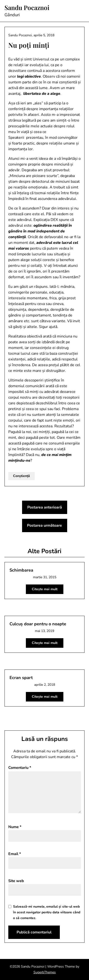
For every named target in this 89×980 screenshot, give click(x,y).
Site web (16, 881)
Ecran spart (21, 677)
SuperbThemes (44, 972)
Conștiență (21, 476)
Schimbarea (21, 570)
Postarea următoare (44, 525)
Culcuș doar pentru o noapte (37, 624)
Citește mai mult (44, 589)
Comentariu (19, 767)
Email (14, 854)
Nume (14, 827)
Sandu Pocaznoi (27, 8)
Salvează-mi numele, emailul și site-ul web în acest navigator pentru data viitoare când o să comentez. (46, 912)
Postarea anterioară (44, 507)
